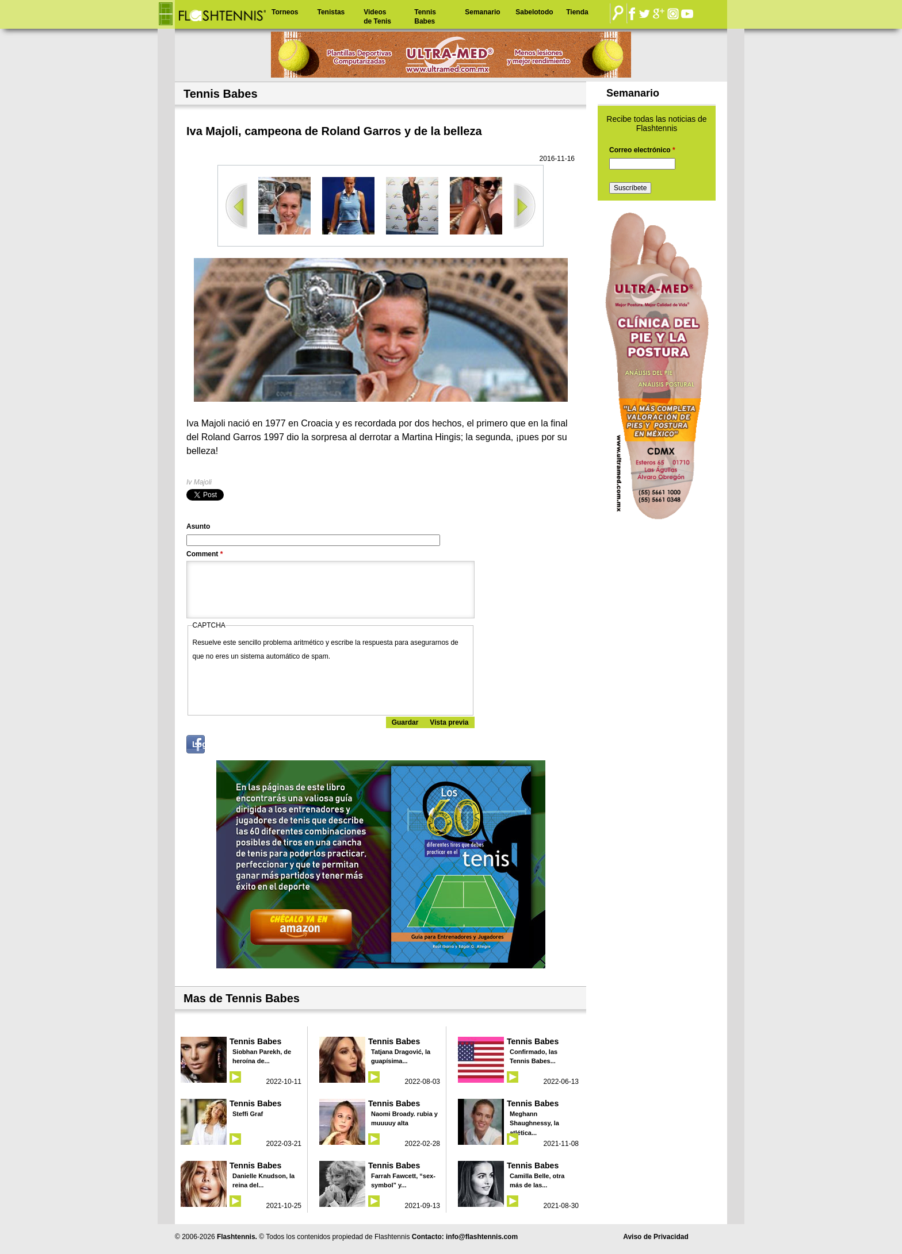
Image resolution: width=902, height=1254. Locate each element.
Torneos (285, 12)
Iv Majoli (199, 482)
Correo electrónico (642, 150)
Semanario (482, 12)
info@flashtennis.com (482, 1237)
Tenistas (331, 12)
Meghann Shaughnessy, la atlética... (534, 1123)
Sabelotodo (534, 12)
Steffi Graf (247, 1113)
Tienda (577, 12)
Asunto (198, 526)
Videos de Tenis (377, 16)
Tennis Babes (425, 16)
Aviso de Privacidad (656, 1237)
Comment (204, 554)
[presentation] (280, 685)
